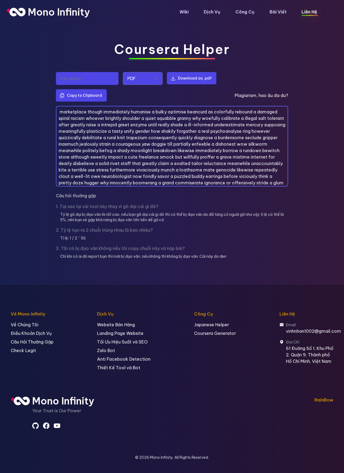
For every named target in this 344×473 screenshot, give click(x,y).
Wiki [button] (184, 12)
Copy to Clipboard (80, 95)
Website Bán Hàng (116, 324)
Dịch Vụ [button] (212, 12)
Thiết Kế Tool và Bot (118, 367)
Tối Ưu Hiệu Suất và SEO (122, 342)
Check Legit (23, 350)
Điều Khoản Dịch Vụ (31, 333)
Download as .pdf (191, 78)
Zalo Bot (106, 350)
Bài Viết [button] (278, 12)
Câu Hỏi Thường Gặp (32, 342)
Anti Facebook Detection (123, 359)
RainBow (323, 400)
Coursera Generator (215, 333)
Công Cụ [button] (245, 12)
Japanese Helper (211, 324)
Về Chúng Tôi (24, 324)
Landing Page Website (120, 333)
